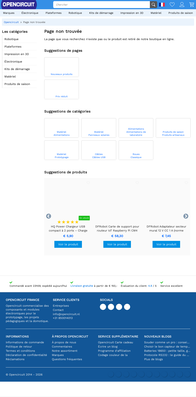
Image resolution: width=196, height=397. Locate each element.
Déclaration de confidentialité (26, 355)
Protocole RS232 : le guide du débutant (167, 355)
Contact (58, 310)
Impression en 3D (131, 12)
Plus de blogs (153, 359)
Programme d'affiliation (114, 351)
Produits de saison (180, 12)
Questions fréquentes (67, 359)
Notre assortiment (64, 351)
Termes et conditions (20, 351)
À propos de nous (64, 342)
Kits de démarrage (101, 12)
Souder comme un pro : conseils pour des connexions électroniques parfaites (167, 342)
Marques (8, 12)
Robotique (75, 12)
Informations (17, 336)
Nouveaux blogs (157, 336)
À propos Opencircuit (70, 336)
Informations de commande (25, 342)
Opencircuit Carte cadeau (115, 342)
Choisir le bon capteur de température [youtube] (167, 346)
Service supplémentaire (118, 336)
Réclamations (15, 359)
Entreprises (61, 305)
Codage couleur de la (112, 355)
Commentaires (62, 346)
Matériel (156, 12)
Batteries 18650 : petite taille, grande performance (167, 351)
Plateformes (53, 12)
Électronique (29, 12)
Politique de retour (19, 346)
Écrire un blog (108, 346)
